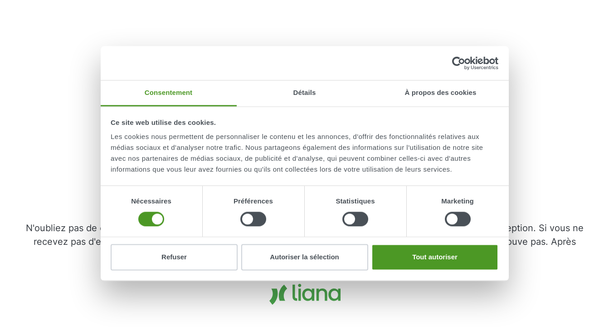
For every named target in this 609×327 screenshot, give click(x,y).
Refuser (174, 257)
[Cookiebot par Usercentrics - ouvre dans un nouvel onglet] (458, 63)
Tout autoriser (435, 257)
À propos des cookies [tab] (441, 92)
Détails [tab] (304, 92)
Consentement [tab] (168, 92)
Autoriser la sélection (304, 257)
